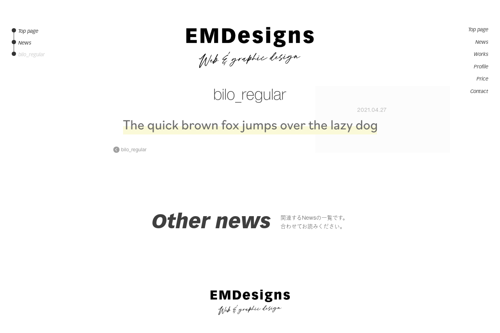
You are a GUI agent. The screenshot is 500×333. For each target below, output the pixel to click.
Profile (481, 67)
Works (481, 54)
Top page (478, 29)
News (481, 42)
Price (482, 79)
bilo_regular (133, 150)
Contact (479, 91)
